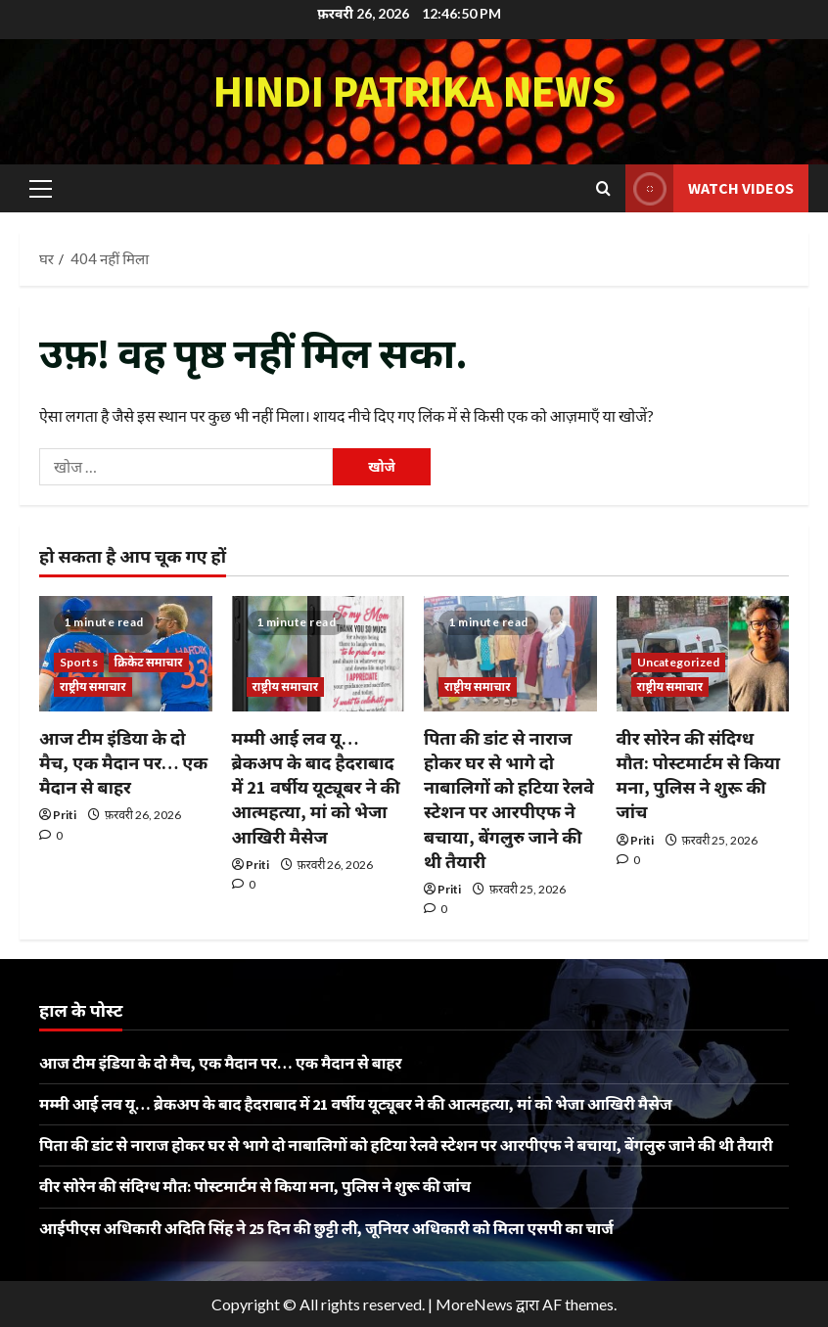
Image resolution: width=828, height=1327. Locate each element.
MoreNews (474, 1304)
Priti (64, 814)
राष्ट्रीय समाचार (93, 686)
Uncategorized (678, 662)
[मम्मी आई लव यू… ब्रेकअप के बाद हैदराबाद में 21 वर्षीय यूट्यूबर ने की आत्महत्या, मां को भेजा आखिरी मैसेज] (318, 653)
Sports (79, 662)
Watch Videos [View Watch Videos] (709, 188)
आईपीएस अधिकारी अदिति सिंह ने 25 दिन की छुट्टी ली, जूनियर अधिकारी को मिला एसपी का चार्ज (326, 1228)
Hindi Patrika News (414, 91)
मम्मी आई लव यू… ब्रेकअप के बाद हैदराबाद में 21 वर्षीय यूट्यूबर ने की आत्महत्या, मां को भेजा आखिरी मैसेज (316, 787)
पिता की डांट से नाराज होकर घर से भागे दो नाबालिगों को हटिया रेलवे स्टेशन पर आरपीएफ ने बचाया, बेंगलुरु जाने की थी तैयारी (406, 1145)
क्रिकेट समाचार (149, 662)
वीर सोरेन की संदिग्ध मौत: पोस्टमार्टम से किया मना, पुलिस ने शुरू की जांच (255, 1186)
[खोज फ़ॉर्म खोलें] (603, 188)
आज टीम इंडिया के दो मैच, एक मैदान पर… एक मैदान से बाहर (123, 763)
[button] (41, 187)
